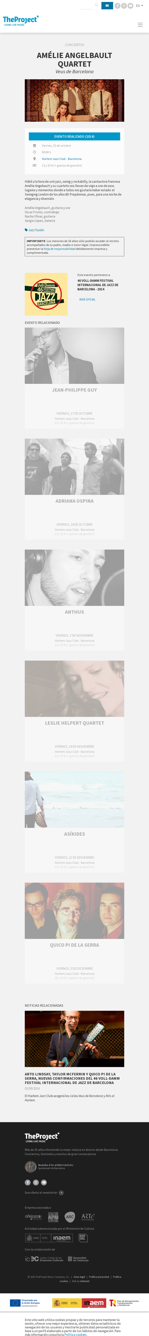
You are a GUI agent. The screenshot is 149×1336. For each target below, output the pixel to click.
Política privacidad (99, 1277)
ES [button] (138, 6)
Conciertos (74, 45)
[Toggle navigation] (140, 25)
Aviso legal (80, 1277)
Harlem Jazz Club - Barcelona (62, 159)
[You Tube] (130, 5)
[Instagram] (124, 5)
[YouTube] (44, 1182)
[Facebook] (118, 5)
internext (84, 1281)
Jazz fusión (34, 230)
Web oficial (87, 299)
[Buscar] (96, 5)
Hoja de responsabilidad (59, 249)
